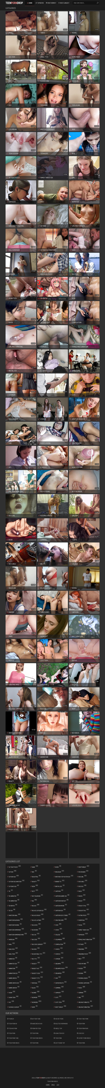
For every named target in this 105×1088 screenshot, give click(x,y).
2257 (58, 1085)
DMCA (53, 1085)
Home (29, 3)
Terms (48, 1085)
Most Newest (51, 3)
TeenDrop (14, 3)
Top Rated (39, 3)
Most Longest (63, 3)
